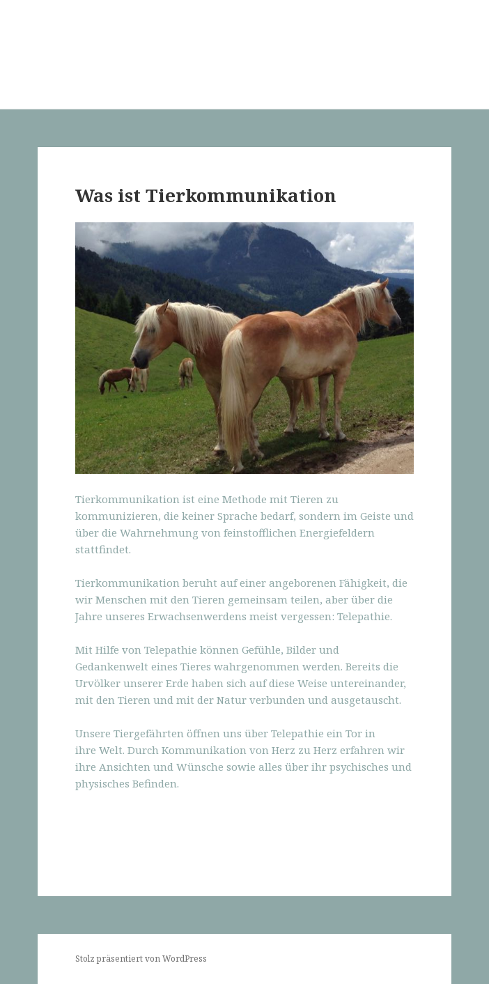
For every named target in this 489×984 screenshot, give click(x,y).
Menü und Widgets (437, 68)
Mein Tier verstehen (116, 46)
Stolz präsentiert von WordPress (141, 958)
